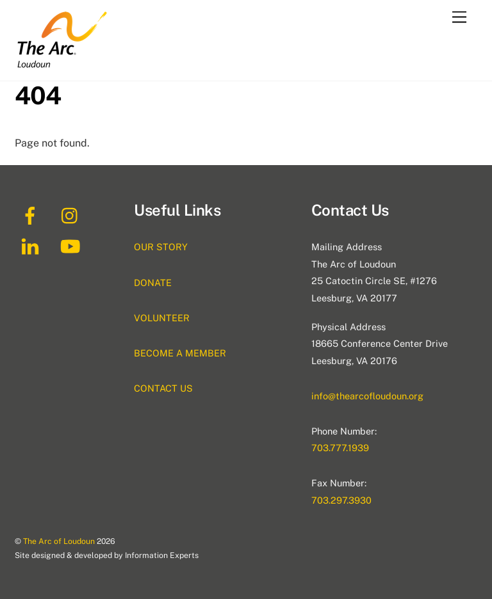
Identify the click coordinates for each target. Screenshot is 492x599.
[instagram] (72, 214)
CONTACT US (163, 388)
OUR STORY (161, 246)
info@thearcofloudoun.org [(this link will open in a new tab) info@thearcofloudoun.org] (367, 395)
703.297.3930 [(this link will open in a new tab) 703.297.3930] (341, 500)
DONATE (153, 282)
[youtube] (72, 245)
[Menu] (459, 17)
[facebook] (32, 214)
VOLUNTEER (162, 317)
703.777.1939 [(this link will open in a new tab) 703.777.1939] (340, 447)
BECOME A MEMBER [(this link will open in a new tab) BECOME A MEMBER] (180, 352)
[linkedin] (32, 245)
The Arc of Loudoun (59, 541)
